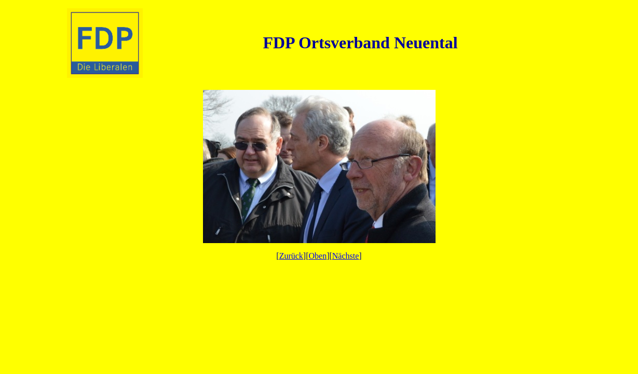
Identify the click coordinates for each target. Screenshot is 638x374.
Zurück (291, 255)
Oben (318, 255)
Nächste (345, 255)
